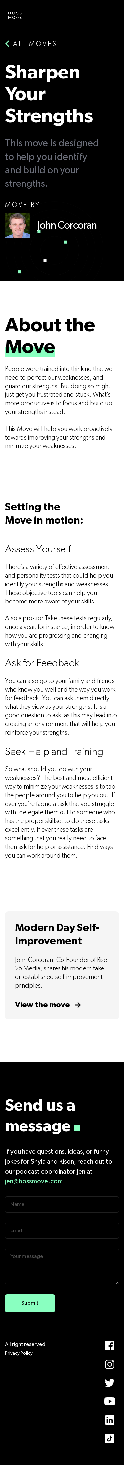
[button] (109, 15)
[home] (15, 15)
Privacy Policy (19, 1353)
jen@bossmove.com (34, 1181)
